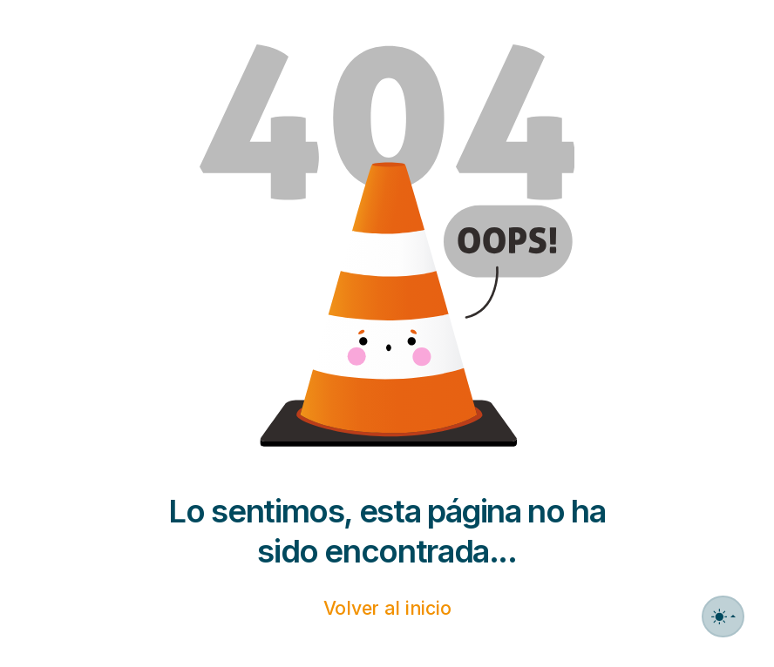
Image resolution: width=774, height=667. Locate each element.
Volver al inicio (387, 607)
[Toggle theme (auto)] (723, 616)
